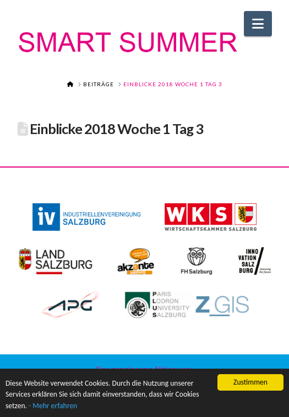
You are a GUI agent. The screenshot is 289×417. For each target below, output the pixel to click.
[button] (258, 23)
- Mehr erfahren (53, 406)
